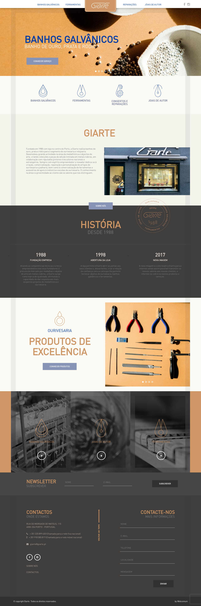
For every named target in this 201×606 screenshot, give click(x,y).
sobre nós (32, 565)
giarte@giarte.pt (38, 544)
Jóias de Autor (153, 4)
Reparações (129, 4)
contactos (32, 572)
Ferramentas (73, 4)
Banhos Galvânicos (48, 4)
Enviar (163, 584)
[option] (147, 344)
